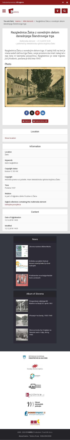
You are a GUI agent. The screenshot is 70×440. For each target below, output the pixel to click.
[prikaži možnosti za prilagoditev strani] (63, 2)
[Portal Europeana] (35, 377)
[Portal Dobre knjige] (35, 413)
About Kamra (23, 436)
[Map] (57, 10)
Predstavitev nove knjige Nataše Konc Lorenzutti (38, 277)
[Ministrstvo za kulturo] (35, 357)
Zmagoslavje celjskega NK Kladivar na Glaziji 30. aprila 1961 (39, 304)
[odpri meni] (4, 11)
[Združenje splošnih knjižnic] (35, 422)
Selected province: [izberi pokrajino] (13, 2)
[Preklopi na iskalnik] (65, 10)
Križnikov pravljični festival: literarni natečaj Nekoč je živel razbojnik (40, 264)
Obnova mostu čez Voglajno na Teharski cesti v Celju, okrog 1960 (41, 333)
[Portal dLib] (35, 386)
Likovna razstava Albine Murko (40, 247)
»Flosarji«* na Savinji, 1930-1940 (39, 317)
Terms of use (34, 436)
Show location (10, 138)
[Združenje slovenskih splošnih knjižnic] (35, 395)
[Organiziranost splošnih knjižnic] (35, 367)
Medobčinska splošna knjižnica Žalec (41, 44)
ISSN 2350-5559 (45, 436)
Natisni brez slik (40, 121)
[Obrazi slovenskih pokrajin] (35, 404)
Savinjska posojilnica (13, 204)
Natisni (26, 121)
